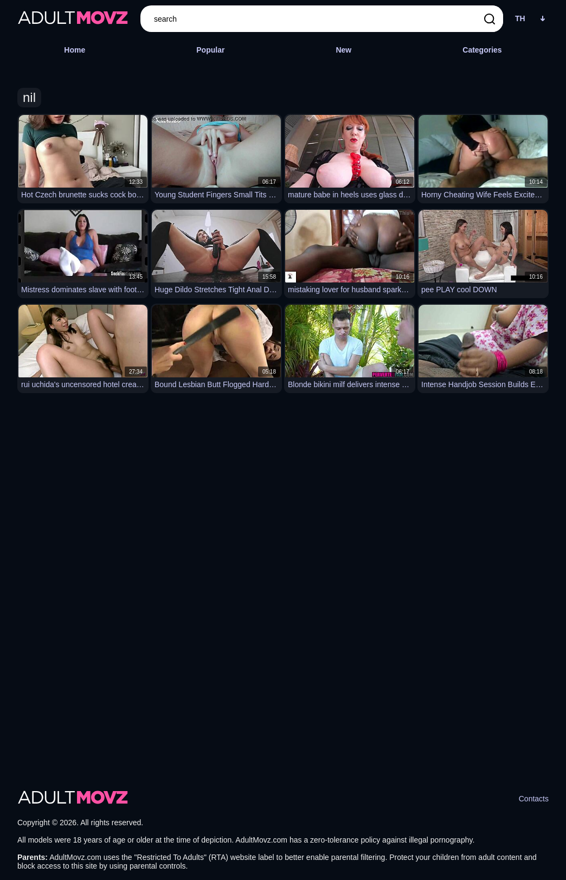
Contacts (534, 798)
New (343, 50)
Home (74, 50)
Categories (481, 50)
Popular (210, 50)
